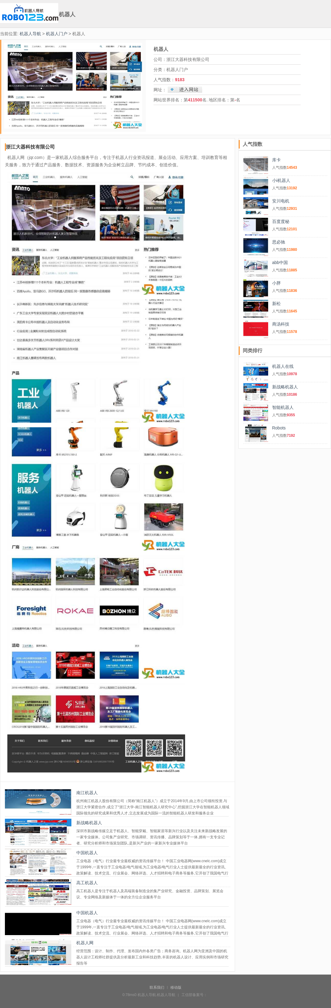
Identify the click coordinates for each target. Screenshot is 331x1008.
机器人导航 (30, 33)
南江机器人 (87, 792)
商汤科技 (280, 324)
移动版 (175, 987)
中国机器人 (87, 852)
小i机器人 (281, 180)
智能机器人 (283, 407)
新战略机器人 (89, 822)
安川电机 (280, 200)
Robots (279, 427)
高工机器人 (87, 882)
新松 (276, 303)
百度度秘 (280, 221)
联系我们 (157, 987)
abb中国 (280, 262)
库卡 (276, 159)
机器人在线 (283, 366)
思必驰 (278, 242)
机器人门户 (56, 33)
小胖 (276, 283)
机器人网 (84, 942)
